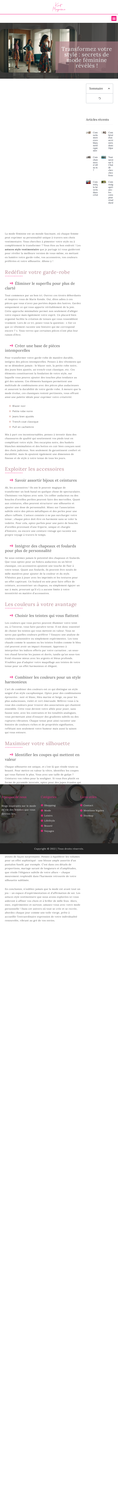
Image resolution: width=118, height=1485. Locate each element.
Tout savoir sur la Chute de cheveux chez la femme (112, 166)
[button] (113, 18)
